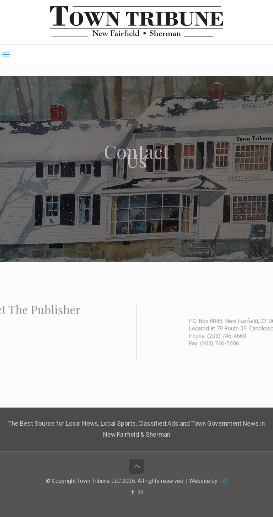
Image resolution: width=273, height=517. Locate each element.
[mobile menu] (6, 55)
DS (224, 481)
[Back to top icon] (136, 466)
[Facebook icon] (132, 492)
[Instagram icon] (140, 492)
